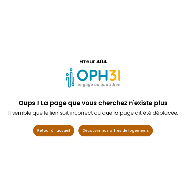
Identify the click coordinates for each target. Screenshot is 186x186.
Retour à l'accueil (53, 130)
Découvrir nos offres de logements (116, 130)
